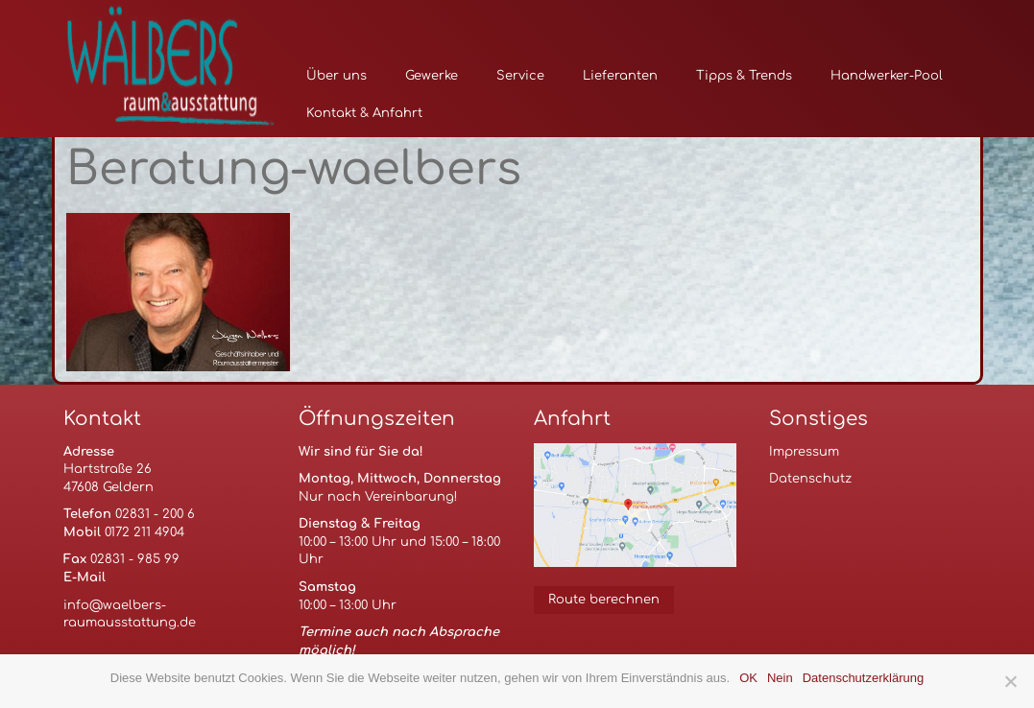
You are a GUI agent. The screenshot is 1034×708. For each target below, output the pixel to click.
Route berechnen (604, 599)
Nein (780, 678)
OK (748, 678)
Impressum (804, 452)
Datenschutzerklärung (863, 678)
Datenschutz (810, 478)
